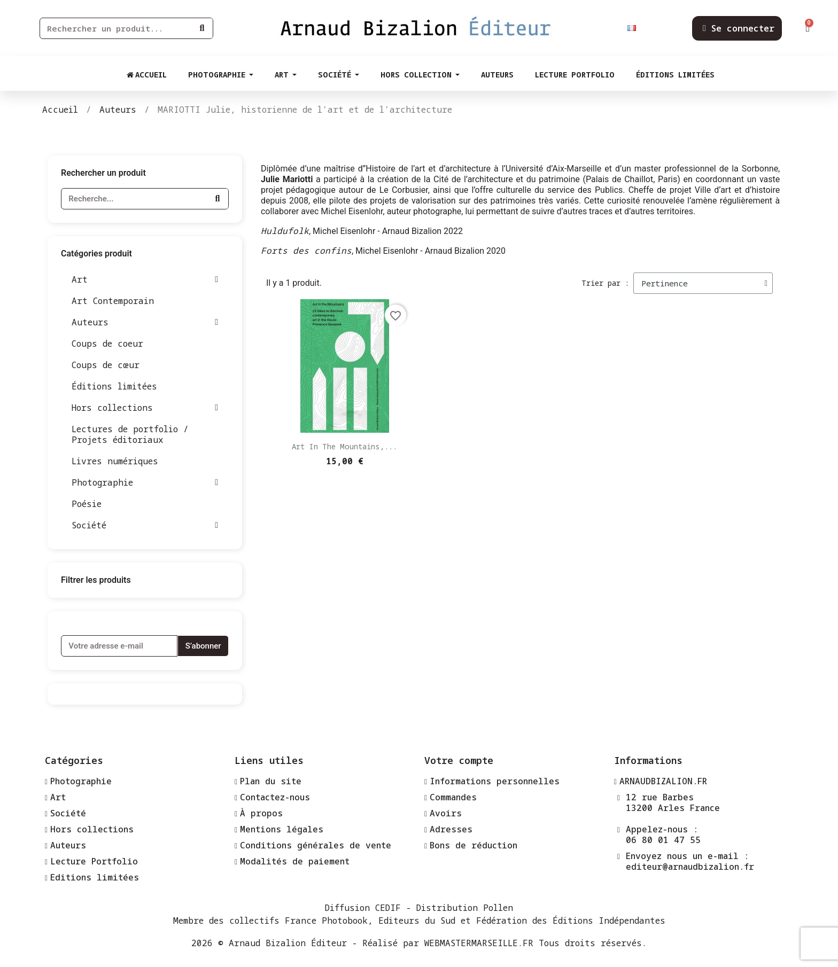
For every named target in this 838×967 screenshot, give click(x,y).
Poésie (87, 504)
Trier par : (605, 283)
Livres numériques (115, 461)
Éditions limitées (114, 386)
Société (145, 525)
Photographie (145, 482)
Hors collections (145, 407)
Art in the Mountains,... (344, 446)
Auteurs (145, 322)
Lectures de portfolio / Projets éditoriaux (130, 434)
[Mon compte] (738, 28)
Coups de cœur (105, 365)
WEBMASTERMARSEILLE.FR (478, 943)
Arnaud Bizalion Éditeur (288, 943)
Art (145, 279)
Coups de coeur (107, 343)
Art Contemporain (113, 301)
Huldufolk (285, 231)
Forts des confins (306, 250)
